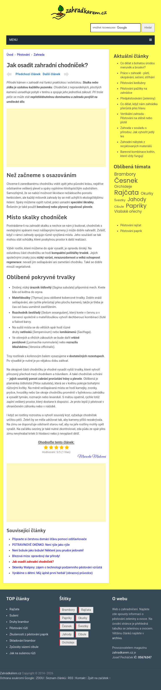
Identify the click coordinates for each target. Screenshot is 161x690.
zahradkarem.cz (122, 652)
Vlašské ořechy (128, 211)
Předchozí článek (28, 74)
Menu (13, 39)
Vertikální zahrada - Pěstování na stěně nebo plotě (136, 118)
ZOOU (40, 678)
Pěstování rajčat (130, 225)
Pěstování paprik (131, 231)
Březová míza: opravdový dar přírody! (36, 556)
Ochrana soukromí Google (17, 678)
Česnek (126, 180)
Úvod (9, 54)
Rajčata (126, 192)
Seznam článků (56, 678)
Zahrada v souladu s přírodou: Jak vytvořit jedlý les (137, 132)
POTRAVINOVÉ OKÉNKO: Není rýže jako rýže (41, 544)
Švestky (120, 200)
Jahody (136, 200)
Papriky (136, 205)
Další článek (51, 74)
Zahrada (39, 54)
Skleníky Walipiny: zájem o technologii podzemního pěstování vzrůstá (57, 567)
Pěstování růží (18, 628)
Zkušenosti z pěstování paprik (28, 634)
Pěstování (23, 54)
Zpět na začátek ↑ (99, 678)
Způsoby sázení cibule (23, 647)
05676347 (145, 657)
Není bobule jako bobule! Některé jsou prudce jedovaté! (48, 550)
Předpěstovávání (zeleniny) (137, 98)
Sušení (13, 615)
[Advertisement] (56, 137)
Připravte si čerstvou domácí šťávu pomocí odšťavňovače (49, 539)
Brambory (125, 174)
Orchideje (123, 186)
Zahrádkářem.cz (10, 673)
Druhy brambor (19, 621)
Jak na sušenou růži (22, 653)
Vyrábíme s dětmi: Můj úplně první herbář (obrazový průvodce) (52, 573)
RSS (70, 678)
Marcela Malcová (92, 456)
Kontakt (80, 678)
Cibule (119, 207)
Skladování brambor (22, 640)
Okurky (147, 193)
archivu (117, 638)
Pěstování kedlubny (132, 83)
